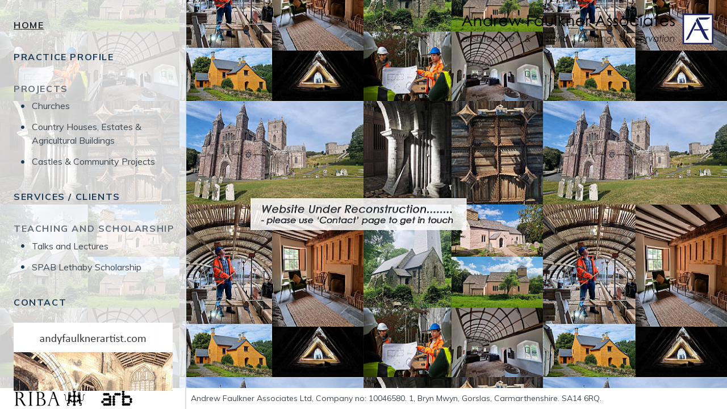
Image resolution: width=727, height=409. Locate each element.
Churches (51, 105)
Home (29, 25)
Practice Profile (64, 56)
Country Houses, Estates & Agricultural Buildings (86, 133)
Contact (40, 302)
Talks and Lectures (70, 246)
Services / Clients (67, 196)
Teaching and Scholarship (94, 228)
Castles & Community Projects (93, 161)
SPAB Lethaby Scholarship (86, 267)
